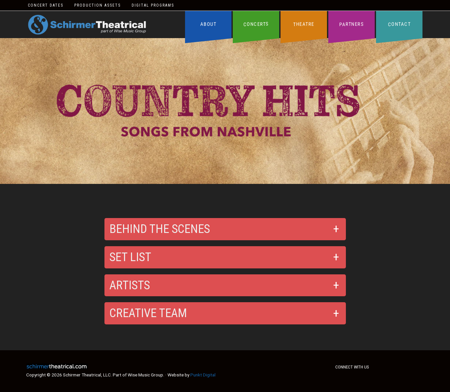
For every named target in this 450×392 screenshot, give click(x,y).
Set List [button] (130, 257)
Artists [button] (129, 285)
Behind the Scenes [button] (159, 229)
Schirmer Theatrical (87, 25)
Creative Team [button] (148, 313)
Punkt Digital (203, 374)
